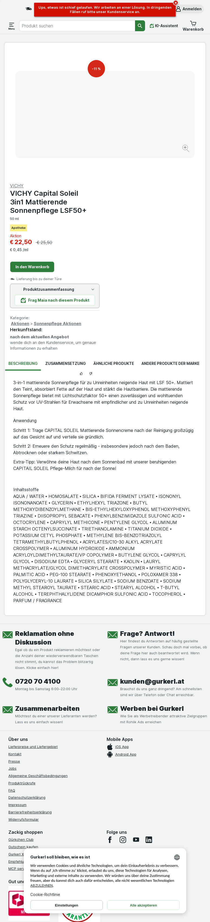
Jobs (12, 642)
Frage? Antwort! (147, 507)
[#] (35, 825)
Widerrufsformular (23, 693)
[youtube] (136, 713)
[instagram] (123, 713)
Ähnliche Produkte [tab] (113, 237)
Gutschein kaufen (23, 720)
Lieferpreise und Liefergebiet (33, 620)
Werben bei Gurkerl (152, 582)
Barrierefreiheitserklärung (30, 686)
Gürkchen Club (21, 713)
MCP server (18, 742)
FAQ (11, 664)
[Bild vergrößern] (86, 134)
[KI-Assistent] (164, 25)
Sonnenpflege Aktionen (158, 197)
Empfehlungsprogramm (27, 735)
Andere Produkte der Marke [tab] (170, 237)
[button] (188, 9)
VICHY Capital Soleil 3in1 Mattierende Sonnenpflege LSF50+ (148, 75)
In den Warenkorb (133, 140)
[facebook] (110, 713)
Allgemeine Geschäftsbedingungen (38, 649)
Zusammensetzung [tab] (65, 237)
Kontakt (14, 628)
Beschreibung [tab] (23, 237)
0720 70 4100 (38, 555)
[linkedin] (149, 713)
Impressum (17, 678)
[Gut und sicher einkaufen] (79, 779)
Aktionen (120, 197)
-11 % (96, 69)
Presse (14, 635)
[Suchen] (140, 25)
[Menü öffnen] (11, 25)
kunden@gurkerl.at (152, 555)
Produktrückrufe (21, 657)
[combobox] (77, 25)
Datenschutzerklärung (26, 671)
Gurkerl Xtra (18, 728)
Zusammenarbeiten (47, 582)
